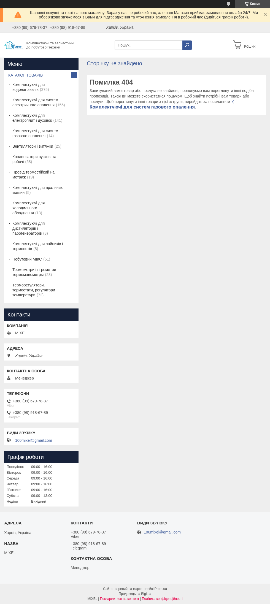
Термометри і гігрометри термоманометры (34, 272)
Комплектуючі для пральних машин (37, 190)
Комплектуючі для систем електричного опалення (35, 102)
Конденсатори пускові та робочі (34, 159)
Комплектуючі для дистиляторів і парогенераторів (28, 228)
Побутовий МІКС (27, 259)
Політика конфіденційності (162, 599)
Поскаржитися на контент (119, 599)
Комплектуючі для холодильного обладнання (28, 208)
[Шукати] (187, 45)
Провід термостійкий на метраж (33, 174)
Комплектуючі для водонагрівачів (28, 87)
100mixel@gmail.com (33, 440)
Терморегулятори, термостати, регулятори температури (33, 290)
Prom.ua (161, 589)
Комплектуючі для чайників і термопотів (37, 246)
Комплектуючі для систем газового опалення (142, 107)
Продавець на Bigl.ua (135, 594)
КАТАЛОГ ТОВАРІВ (25, 75)
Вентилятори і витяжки (32, 146)
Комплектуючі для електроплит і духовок (32, 118)
